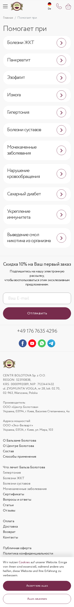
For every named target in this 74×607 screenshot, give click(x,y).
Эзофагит (36, 77)
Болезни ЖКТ (36, 43)
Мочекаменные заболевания (36, 150)
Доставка (10, 526)
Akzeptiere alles (37, 586)
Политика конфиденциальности (28, 553)
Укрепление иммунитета (36, 214)
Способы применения (19, 456)
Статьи (8, 505)
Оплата (8, 521)
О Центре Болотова (18, 446)
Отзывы (9, 510)
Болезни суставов (36, 130)
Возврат (9, 532)
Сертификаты (13, 494)
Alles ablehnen (37, 599)
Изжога (36, 95)
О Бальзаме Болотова (19, 440)
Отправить (37, 313)
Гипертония (36, 112)
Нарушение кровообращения (36, 173)
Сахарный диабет (36, 194)
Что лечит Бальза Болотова (24, 467)
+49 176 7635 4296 (37, 331)
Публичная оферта (17, 548)
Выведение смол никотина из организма (36, 237)
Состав (8, 451)
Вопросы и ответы (17, 499)
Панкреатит (36, 60)
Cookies (24, 562)
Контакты (10, 537)
